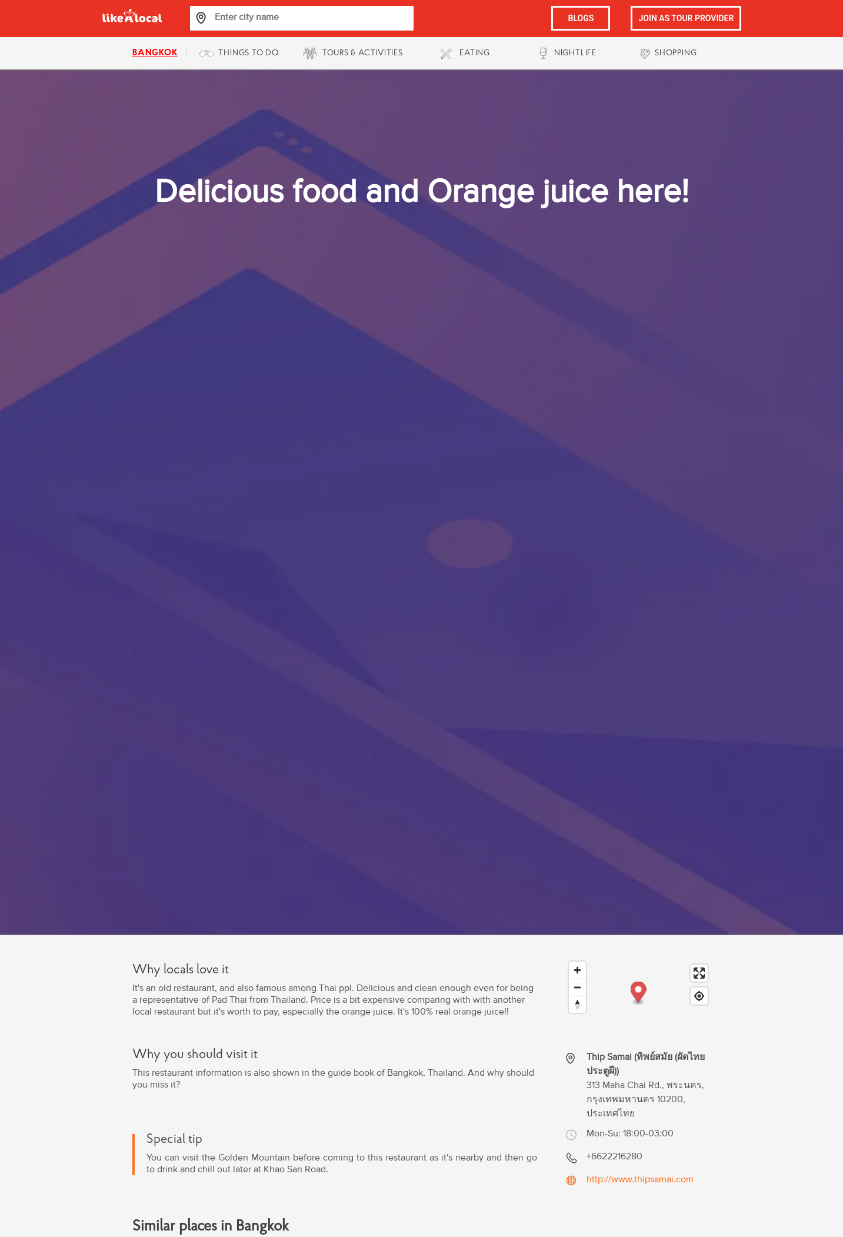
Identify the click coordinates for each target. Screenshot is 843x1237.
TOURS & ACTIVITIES (362, 53)
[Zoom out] (577, 987)
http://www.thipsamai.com (640, 1179)
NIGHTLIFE (575, 53)
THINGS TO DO (248, 53)
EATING (474, 53)
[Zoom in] (577, 970)
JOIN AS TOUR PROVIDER (686, 18)
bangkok (154, 53)
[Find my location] (699, 996)
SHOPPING (676, 53)
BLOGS (581, 18)
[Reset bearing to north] (577, 1004)
